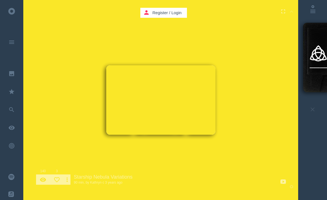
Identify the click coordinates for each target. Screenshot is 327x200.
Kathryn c (97, 182)
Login (176, 12)
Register (160, 12)
